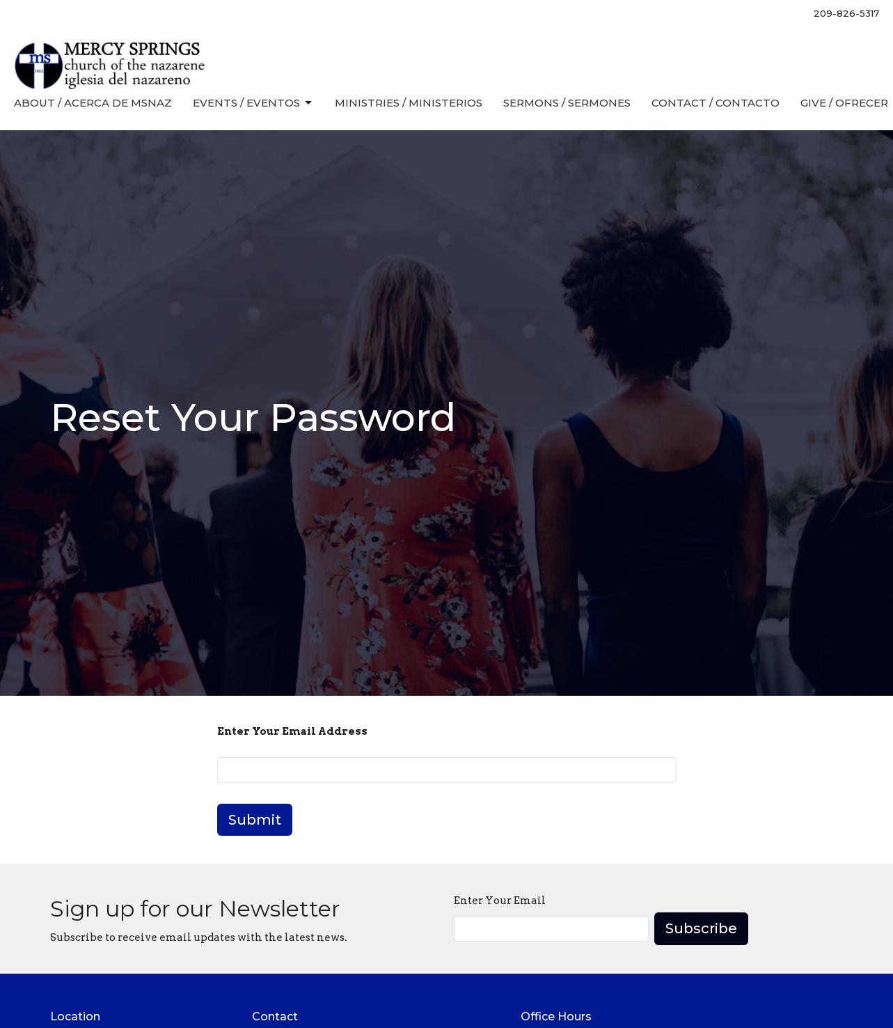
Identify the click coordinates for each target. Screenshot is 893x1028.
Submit (254, 819)
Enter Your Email (500, 900)
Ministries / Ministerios (408, 102)
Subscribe (701, 928)
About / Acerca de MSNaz (93, 102)
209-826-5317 (846, 13)
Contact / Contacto (715, 102)
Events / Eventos (253, 103)
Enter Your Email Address (292, 731)
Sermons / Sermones (567, 102)
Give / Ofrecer (844, 102)
